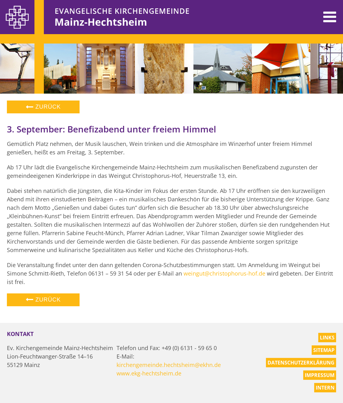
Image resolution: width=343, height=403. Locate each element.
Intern (325, 387)
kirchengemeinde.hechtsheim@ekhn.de (169, 365)
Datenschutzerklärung (301, 362)
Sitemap (324, 350)
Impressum (320, 375)
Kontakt (20, 334)
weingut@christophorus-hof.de (224, 273)
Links (327, 337)
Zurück (43, 107)
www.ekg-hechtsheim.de (149, 373)
